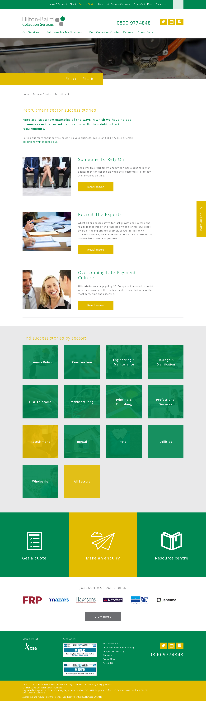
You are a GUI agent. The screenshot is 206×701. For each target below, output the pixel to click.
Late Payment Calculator (118, 4)
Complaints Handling (113, 651)
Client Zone (145, 32)
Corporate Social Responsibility (118, 647)
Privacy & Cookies (46, 684)
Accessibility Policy (93, 684)
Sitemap (108, 684)
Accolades (108, 663)
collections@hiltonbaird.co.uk (40, 141)
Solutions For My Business (64, 32)
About (73, 4)
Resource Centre (111, 643)
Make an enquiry (201, 219)
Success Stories (87, 4)
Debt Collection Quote (104, 32)
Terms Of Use (29, 684)
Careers (128, 32)
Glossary (107, 655)
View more (103, 617)
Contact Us (161, 4)
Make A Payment (58, 4)
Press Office (109, 659)
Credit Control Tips (143, 4)
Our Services (31, 32)
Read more (95, 187)
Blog (100, 4)
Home (26, 94)
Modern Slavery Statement (69, 684)
